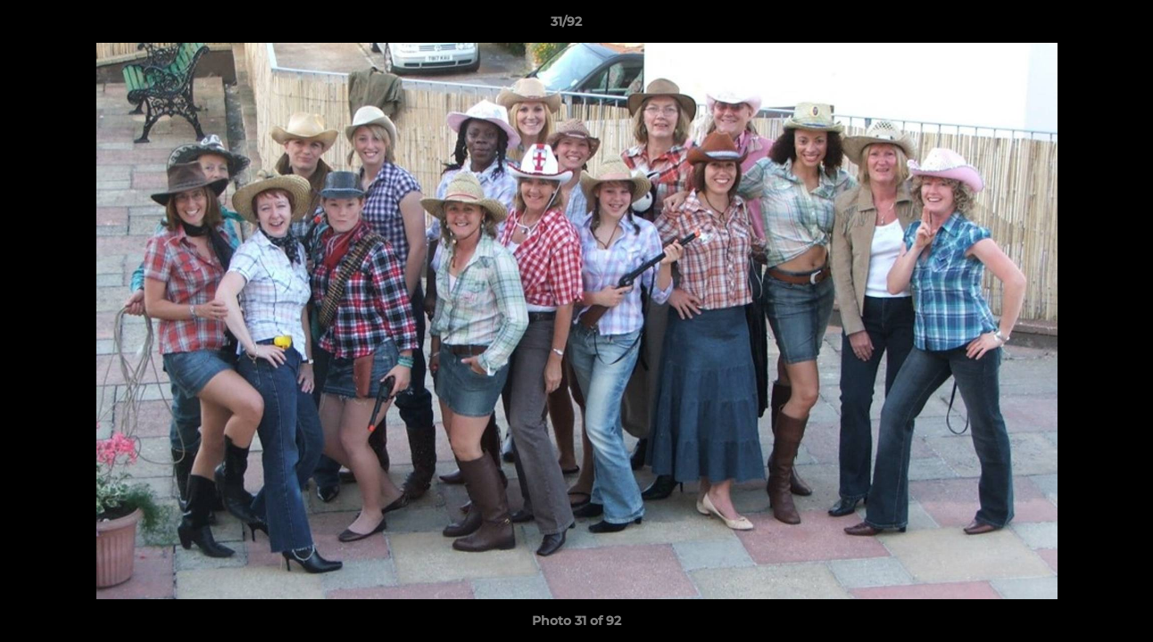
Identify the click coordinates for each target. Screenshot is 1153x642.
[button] (1078, 26)
